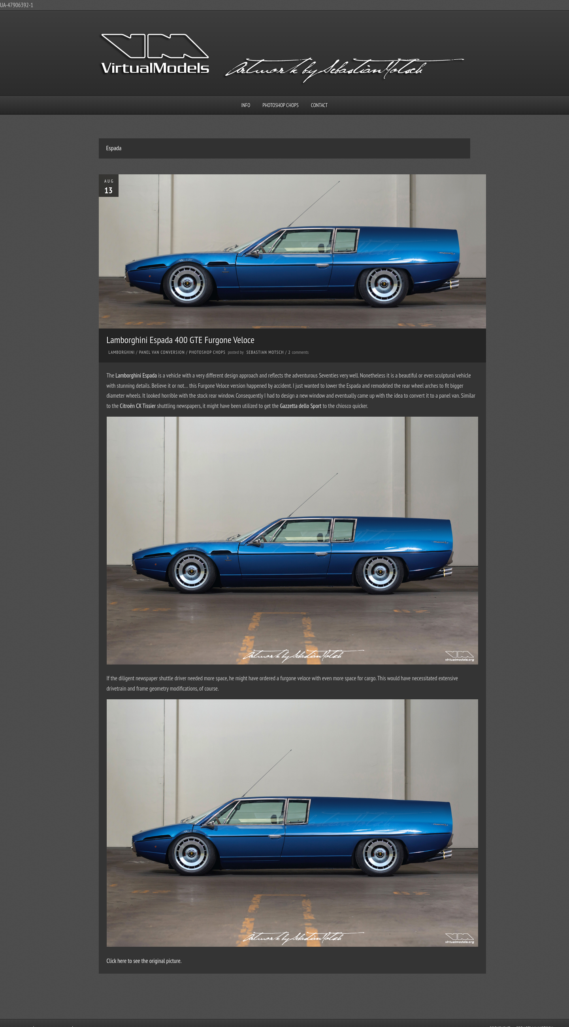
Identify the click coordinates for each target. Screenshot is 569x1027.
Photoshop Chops (281, 105)
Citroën (128, 406)
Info (246, 105)
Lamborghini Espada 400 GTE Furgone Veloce (181, 340)
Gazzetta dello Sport (300, 406)
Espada (150, 375)
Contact (319, 105)
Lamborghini (122, 352)
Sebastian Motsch (265, 352)
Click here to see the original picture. (144, 961)
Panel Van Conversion (162, 352)
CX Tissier (146, 406)
